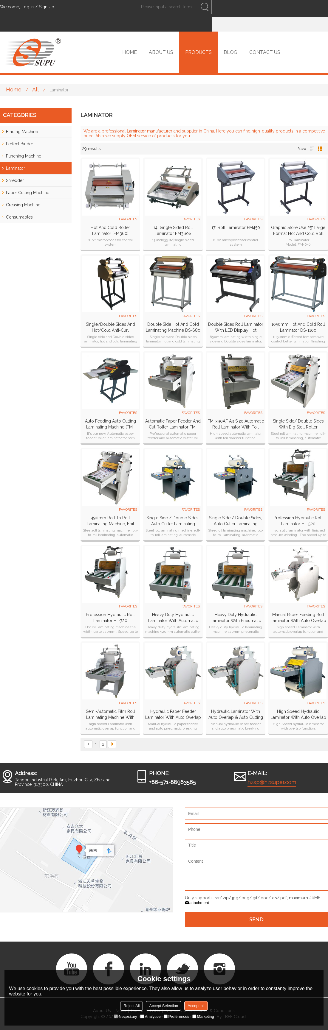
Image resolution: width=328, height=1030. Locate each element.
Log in (27, 6)
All (35, 89)
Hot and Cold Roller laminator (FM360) (110, 230)
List (312, 149)
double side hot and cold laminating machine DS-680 (173, 327)
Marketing (203, 1016)
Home (13, 89)
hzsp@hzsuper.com (271, 782)
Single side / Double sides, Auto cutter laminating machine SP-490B (235, 521)
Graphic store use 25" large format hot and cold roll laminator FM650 (298, 230)
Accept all (196, 1005)
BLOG (230, 52)
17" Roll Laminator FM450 (235, 227)
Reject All (131, 1005)
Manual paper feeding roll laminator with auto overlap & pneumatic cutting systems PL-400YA (298, 618)
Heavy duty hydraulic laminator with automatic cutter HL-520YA (173, 618)
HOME (129, 52)
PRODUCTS (198, 52)
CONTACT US (264, 52)
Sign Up (46, 6)
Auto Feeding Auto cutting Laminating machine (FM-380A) (110, 424)
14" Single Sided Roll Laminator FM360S (173, 230)
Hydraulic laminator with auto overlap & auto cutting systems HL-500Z (235, 714)
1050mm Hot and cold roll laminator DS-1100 (298, 327)
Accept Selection (163, 1005)
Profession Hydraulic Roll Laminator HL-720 (110, 617)
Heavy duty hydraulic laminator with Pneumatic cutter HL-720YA (236, 618)
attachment (197, 902)
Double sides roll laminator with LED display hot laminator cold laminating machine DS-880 (235, 327)
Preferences (176, 1016)
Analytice (150, 1016)
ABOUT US (161, 52)
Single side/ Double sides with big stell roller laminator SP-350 (298, 424)
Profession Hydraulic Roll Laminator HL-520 (298, 520)
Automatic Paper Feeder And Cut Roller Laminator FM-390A (173, 424)
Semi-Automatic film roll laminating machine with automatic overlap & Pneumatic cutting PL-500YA (110, 714)
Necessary (125, 1016)
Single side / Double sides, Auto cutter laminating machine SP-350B (172, 521)
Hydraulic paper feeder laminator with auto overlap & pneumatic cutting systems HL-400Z (173, 714)
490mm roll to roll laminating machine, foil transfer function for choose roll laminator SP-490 (110, 521)
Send (256, 919)
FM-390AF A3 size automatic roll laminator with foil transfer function (236, 424)
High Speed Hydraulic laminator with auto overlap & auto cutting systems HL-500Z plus (298, 714)
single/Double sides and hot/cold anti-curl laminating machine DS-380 (110, 327)
